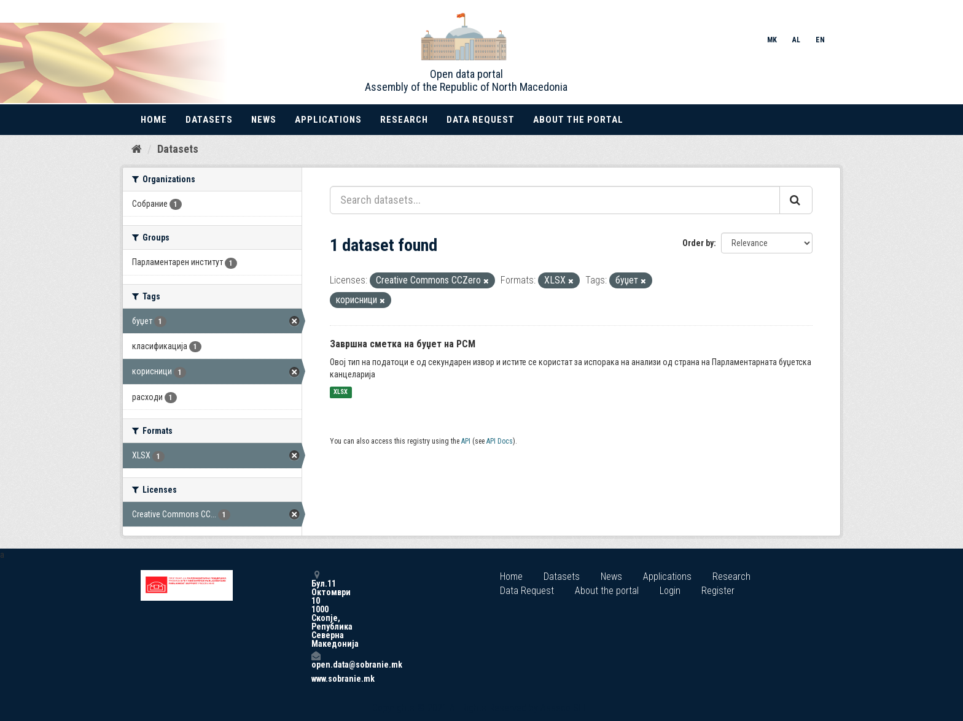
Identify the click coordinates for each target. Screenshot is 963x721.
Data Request (480, 119)
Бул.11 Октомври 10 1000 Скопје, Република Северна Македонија (315, 609)
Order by (698, 243)
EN (820, 40)
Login (670, 590)
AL (796, 40)
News (263, 119)
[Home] (136, 149)
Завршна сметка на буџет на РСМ (402, 344)
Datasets (209, 119)
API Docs (499, 441)
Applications (328, 119)
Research (404, 119)
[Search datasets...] (555, 200)
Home (154, 119)
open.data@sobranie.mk (315, 660)
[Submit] (796, 200)
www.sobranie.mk (315, 678)
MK (772, 40)
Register (718, 590)
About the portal (578, 119)
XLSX (340, 392)
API (465, 441)
